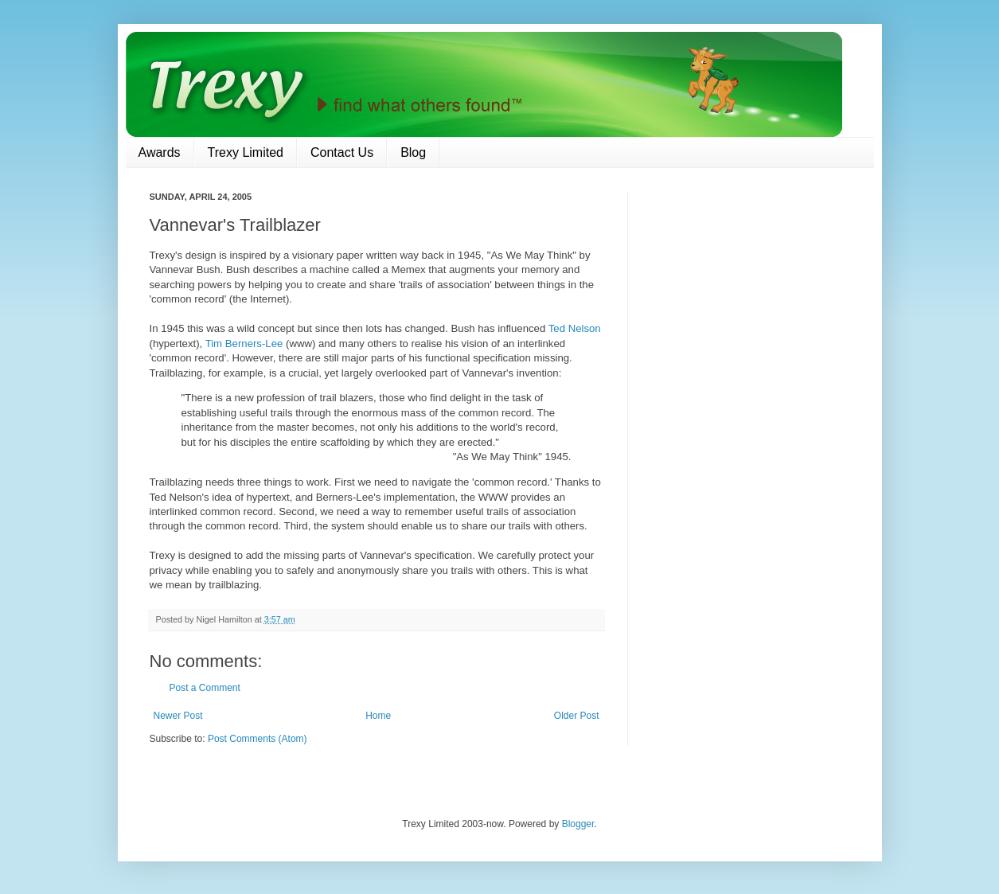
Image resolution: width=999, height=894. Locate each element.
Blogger (578, 824)
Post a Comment (205, 687)
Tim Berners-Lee (244, 343)
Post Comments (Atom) (257, 738)
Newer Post (178, 715)
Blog (413, 152)
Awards (160, 152)
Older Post (576, 715)
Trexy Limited (245, 152)
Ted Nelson (574, 328)
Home (378, 715)
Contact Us (341, 152)
